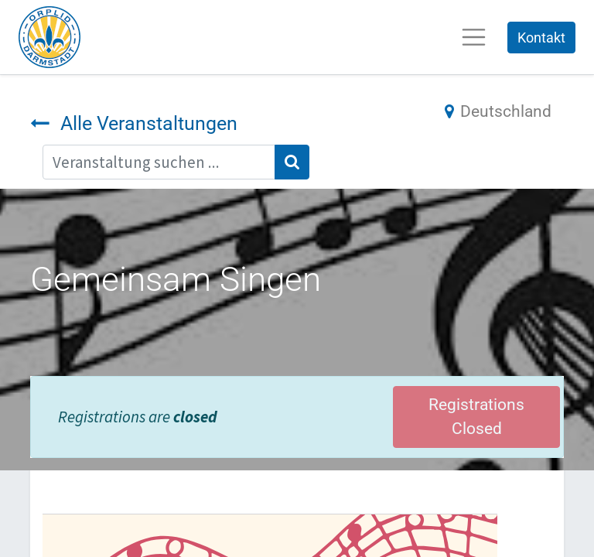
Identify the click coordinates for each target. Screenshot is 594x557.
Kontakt (541, 37)
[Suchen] (292, 162)
